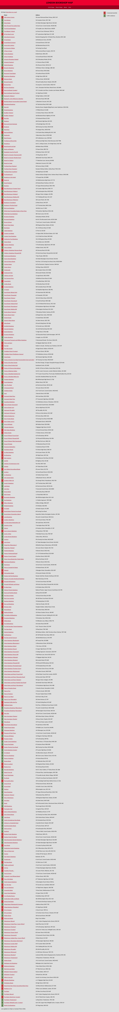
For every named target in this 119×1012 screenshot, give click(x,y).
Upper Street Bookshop (10, 893)
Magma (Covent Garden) (10, 556)
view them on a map (11, 12)
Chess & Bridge (8, 247)
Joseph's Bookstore (9, 483)
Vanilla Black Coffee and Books (11, 898)
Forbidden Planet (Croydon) (11, 351)
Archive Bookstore (8, 54)
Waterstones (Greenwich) (10, 935)
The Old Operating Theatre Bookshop (13, 626)
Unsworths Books (8, 890)
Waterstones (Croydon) (10, 929)
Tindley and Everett (9, 865)
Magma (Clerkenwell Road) (10, 553)
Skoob (5, 803)
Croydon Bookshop (8, 287)
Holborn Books (7, 433)
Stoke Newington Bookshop (11, 842)
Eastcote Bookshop (9, 329)
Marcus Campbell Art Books (11, 567)
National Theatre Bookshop (11, 590)
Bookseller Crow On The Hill (11, 152)
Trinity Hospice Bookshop (10, 882)
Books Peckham (8, 183)
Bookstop (6, 185)
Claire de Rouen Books (9, 261)
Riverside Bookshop (9, 769)
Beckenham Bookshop (9, 76)
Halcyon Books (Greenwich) (11, 404)
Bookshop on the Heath (10, 177)
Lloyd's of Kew (7, 534)
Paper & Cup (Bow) (9, 696)
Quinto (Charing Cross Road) (11, 747)
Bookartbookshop (8, 110)
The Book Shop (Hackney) (10, 166)
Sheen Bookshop (8, 792)
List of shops (51, 7)
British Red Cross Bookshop (11, 214)
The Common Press (9, 278)
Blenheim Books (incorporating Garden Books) (15, 101)
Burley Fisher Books (9, 225)
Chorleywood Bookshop (10, 256)
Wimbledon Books (8, 983)
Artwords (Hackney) (9, 62)
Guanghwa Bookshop (9, 402)
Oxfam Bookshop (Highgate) (11, 657)
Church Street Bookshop (10, 258)
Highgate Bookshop (9, 427)
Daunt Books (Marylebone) (10, 306)
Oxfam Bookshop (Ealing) (10, 646)
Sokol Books (7, 817)
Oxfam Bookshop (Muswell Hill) (12, 663)
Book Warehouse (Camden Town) (12, 188)
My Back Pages (7, 587)
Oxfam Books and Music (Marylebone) (13, 685)
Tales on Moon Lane (9, 851)
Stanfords (6, 831)
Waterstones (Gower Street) (11, 932)
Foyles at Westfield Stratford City (12, 374)
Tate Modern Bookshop (10, 856)
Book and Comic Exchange (10, 124)
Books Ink (6, 180)
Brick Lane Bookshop (9, 208)
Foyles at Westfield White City (11, 376)
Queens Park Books (9, 744)
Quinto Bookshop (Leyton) (10, 750)
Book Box (6, 118)
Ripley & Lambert (8, 764)
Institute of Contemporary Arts (11, 463)
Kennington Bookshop (9, 497)
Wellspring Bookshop (9, 966)
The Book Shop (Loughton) (10, 171)
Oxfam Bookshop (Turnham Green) (12, 668)
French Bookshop (8, 382)
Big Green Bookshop (9, 87)
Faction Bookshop (8, 337)
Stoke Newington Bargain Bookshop (13, 840)
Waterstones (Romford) (10, 955)
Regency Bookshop (8, 758)
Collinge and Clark (8, 275)
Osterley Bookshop (8, 632)
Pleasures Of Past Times (10, 733)
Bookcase (6, 121)
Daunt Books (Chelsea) (9, 298)
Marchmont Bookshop (9, 562)
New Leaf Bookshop (9, 604)
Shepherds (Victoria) (9, 795)
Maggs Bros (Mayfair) (9, 548)
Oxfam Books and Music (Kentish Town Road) (15, 682)
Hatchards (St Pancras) (9, 413)
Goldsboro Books (8, 390)
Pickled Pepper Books (9, 727)
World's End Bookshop (9, 1005)
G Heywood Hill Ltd (9, 388)
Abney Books (7, 23)
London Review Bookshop (10, 536)
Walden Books (7, 915)
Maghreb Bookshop (9, 550)
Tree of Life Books (8, 879)
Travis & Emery (7, 873)
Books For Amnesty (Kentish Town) (12, 157)
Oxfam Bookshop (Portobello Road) (12, 665)
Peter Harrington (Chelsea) (10, 716)
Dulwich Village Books (9, 320)
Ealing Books (7, 323)
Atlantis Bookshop (8, 65)
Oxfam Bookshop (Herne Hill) (11, 654)
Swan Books (7, 845)
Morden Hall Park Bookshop (11, 576)
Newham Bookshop (9, 601)
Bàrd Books (7, 228)
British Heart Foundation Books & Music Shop (15, 211)
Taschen (6, 854)
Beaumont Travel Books (10, 73)
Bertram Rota (7, 84)
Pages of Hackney (8, 694)
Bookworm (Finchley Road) (10, 205)
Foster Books (7, 357)
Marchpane (7, 564)
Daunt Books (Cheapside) (10, 295)
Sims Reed (6, 800)
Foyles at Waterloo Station (10, 371)
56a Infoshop (7, 20)
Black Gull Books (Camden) (10, 90)
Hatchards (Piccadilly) (9, 410)
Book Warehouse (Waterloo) (11, 200)
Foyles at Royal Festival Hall (11, 365)
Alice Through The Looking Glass (12, 25)
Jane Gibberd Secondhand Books (12, 469)
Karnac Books (7, 491)
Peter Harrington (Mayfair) (10, 719)
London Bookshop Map (59, 2)
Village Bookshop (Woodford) (11, 907)
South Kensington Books (10, 826)
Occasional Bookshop (9, 618)
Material (6, 570)
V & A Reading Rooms (9, 896)
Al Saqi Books (7, 40)
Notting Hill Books (8, 612)
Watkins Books (7, 960)
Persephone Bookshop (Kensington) (13, 710)
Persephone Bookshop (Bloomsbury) (13, 708)
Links (69, 7)
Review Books (7, 761)
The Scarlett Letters (9, 781)
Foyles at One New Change (10, 362)
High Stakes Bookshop (9, 430)
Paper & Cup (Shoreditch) (10, 699)
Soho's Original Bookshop (10, 811)
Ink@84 (6, 461)
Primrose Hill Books (9, 736)
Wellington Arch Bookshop (10, 963)
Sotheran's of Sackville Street (11, 823)
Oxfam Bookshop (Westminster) (12, 671)
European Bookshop (9, 334)
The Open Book (8, 629)
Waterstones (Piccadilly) (10, 949)
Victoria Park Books (9, 901)
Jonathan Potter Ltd (9, 480)
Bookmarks (7, 135)
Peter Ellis (6, 713)
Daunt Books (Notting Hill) (10, 309)
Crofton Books (7, 284)
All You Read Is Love (9, 34)
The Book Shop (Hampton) (10, 169)
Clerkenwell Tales (8, 273)
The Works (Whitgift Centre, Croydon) (13, 1002)
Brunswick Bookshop (9, 219)
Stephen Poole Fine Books (10, 837)
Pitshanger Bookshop (9, 730)
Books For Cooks (8, 163)
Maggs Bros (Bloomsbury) (10, 545)
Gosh (5, 393)
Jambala (6, 466)
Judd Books (7, 486)
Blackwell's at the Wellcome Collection (13, 98)
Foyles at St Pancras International (12, 368)
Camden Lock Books (9, 233)
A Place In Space (8, 51)
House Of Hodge (8, 444)
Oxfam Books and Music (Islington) (12, 680)
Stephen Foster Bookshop (10, 834)
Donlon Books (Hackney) (10, 312)
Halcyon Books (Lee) (9, 407)
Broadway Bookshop (9, 216)
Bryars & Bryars (8, 222)
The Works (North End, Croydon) (12, 997)
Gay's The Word (8, 385)
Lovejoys (6, 539)
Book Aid (6, 107)
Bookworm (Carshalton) (10, 202)
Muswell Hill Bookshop (9, 581)
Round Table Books (8, 775)
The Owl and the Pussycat (10, 637)
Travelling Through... (9, 870)
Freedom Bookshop (9, 379)
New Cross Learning (9, 598)
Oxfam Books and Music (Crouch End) (13, 674)
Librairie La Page (8, 525)
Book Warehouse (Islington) (11, 194)
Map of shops (59, 7)
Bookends (6, 127)
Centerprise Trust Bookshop (11, 239)
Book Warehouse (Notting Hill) (11, 197)
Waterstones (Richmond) (10, 952)
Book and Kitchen (8, 132)
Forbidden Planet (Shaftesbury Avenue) (13, 354)
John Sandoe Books (9, 477)
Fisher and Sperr (8, 343)
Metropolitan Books (9, 573)
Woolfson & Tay (8, 988)
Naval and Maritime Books (10, 593)
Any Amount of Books (9, 48)
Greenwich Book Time (9, 399)
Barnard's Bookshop (9, 68)
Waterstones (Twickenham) (11, 957)
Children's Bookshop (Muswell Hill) (12, 253)
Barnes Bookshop (8, 70)
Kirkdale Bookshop (8, 505)
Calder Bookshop (8, 230)
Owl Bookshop (7, 635)
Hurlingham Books (8, 449)
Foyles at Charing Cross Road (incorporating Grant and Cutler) (19, 360)
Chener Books (7, 242)
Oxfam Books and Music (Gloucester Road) (14, 677)
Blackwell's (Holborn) (9, 96)
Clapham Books (8, 264)
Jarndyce (6, 472)
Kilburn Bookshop (8, 503)
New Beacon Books (9, 595)
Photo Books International (10, 724)
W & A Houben (8, 910)
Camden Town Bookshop (10, 236)
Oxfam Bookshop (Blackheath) (11, 640)
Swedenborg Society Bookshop (11, 848)
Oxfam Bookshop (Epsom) (10, 649)
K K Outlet (6, 508)
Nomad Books (7, 609)
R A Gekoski (7, 753)
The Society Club (8, 809)
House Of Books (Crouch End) (11, 435)
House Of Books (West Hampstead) (12, 441)
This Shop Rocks (8, 862)
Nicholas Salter (7, 607)
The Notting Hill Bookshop (10, 615)
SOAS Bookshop (8, 806)
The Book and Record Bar (10, 141)
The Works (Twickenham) (10, 1000)
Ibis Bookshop (7, 455)
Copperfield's (7, 281)
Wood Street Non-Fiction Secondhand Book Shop (16, 986)
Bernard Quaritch (8, 82)
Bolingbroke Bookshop (9, 104)
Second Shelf (7, 786)
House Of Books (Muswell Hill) (11, 438)
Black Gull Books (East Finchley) (12, 93)
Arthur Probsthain (8, 56)
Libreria (6, 528)
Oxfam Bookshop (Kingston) (11, 660)
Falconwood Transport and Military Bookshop (15, 340)
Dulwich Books (7, 317)
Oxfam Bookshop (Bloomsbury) (12, 643)
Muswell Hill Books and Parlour (11, 584)
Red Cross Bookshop (9, 755)
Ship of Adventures (9, 797)
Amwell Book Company (10, 42)
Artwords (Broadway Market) (11, 59)
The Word (6, 991)
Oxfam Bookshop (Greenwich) (11, 651)
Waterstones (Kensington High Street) (13, 941)
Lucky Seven (7, 542)
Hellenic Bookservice (9, 416)
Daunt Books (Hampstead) (10, 301)
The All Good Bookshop (10, 28)
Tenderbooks (7, 859)
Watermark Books (8, 918)
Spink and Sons (8, 828)
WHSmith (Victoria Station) (10, 971)
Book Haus (6, 129)
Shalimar (6, 789)
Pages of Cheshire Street (10, 688)
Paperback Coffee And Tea (10, 702)
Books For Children (8, 160)
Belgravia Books (8, 79)
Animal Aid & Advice (9, 45)
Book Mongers (7, 138)
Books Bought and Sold (9, 146)
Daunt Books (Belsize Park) (10, 292)
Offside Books (7, 621)
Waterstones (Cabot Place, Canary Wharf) (14, 924)
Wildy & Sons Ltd (8, 977)
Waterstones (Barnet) (9, 921)
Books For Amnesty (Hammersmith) (13, 155)
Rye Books (6, 778)
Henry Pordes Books (9, 418)
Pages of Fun (7, 691)
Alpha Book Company (9, 37)
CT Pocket (6, 289)
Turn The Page (7, 884)
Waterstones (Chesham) (10, 927)
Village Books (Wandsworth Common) (13, 904)
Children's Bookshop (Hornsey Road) (13, 250)
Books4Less (7, 143)
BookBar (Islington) (9, 115)
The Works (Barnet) (9, 994)
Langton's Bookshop (9, 520)
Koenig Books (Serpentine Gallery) (12, 514)
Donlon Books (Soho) (9, 315)
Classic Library (7, 267)
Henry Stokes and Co (9, 421)
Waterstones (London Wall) (11, 943)
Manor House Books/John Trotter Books (14, 559)
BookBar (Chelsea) (8, 112)
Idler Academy (7, 458)
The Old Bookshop (8, 623)
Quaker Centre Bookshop (10, 741)
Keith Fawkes (7, 494)
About (65, 7)
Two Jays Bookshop (9, 887)
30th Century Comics (9, 17)
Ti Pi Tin (6, 868)
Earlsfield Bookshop (9, 326)
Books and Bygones (9, 149)
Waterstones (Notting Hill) (10, 946)
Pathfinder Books (8, 705)
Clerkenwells (7, 270)
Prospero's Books (8, 738)
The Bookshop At (8, 174)
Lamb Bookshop (8, 517)
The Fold (6, 345)
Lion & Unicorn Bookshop (10, 531)
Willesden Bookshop (9, 980)
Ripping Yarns (7, 767)
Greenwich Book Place (9, 396)
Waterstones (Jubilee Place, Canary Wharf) (14, 938)
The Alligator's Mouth (9, 31)
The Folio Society (8, 348)
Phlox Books (7, 722)
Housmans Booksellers (9, 447)
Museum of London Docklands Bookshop (14, 578)
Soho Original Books (9, 814)
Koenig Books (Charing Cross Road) (12, 511)
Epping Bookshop (8, 331)
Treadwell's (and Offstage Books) (12, 876)
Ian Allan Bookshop (9, 452)
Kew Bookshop (7, 500)
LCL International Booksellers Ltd (12, 522)
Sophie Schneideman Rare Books (12, 820)
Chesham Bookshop (9, 244)
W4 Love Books (8, 913)
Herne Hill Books (8, 424)
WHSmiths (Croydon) (9, 974)
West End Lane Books (9, 969)
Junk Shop (6, 489)
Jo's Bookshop (7, 475)
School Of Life (7, 783)
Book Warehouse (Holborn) (11, 191)
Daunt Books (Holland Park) (11, 303)
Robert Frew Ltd (8, 772)
